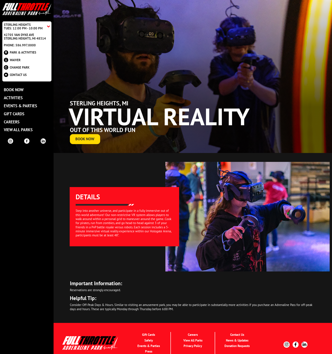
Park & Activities (20, 52)
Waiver (12, 60)
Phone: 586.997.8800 (20, 45)
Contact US (15, 75)
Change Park (16, 67)
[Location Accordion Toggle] (26, 26)
